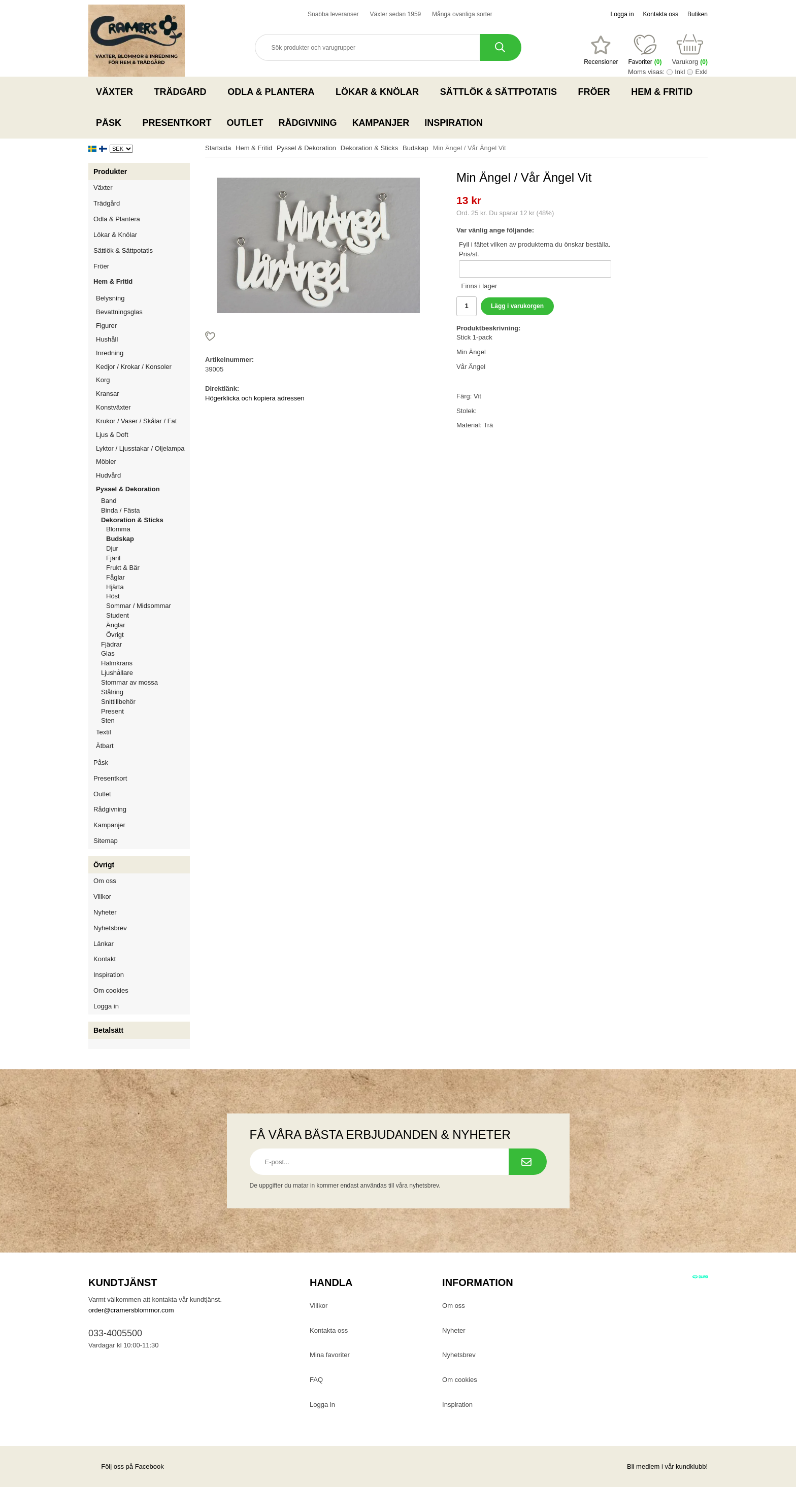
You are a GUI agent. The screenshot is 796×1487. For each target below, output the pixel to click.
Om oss (104, 881)
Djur (112, 548)
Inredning (143, 353)
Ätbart (143, 746)
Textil (103, 732)
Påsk (111, 123)
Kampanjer (381, 123)
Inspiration (453, 123)
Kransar (107, 393)
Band (108, 500)
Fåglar (115, 577)
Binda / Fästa (120, 510)
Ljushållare (117, 673)
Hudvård (108, 475)
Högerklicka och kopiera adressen (255, 398)
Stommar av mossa (129, 682)
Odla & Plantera (273, 92)
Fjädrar (111, 644)
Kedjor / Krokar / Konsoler (134, 366)
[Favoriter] (601, 50)
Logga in (622, 14)
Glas (108, 653)
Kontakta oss (660, 14)
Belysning (143, 298)
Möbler (106, 461)
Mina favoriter (330, 1355)
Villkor (102, 896)
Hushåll (143, 339)
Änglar (115, 625)
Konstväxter (143, 407)
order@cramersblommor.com (131, 1310)
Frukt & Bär (123, 567)
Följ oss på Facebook (126, 1466)
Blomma (118, 529)
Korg (103, 380)
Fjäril (113, 558)
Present (112, 711)
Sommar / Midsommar (138, 606)
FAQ (316, 1379)
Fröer (597, 92)
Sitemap (105, 840)
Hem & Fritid (665, 92)
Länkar (103, 944)
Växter (117, 92)
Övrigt (115, 634)
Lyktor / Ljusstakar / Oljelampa (143, 448)
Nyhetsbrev (110, 928)
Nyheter (105, 912)
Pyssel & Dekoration (143, 489)
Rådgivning (308, 123)
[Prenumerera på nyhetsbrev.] (528, 1161)
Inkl (680, 72)
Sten (108, 720)
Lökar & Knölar (380, 92)
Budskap (120, 539)
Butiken (697, 14)
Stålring (112, 692)
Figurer (143, 325)
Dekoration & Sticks (145, 520)
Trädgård (183, 92)
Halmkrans (116, 663)
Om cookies (110, 990)
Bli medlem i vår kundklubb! (667, 1466)
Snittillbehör (118, 701)
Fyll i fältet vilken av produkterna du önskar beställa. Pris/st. (534, 249)
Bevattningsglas (119, 312)
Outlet (245, 123)
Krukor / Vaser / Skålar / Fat (143, 421)
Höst (113, 596)
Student (117, 615)
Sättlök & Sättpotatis (501, 92)
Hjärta (115, 587)
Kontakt (104, 959)
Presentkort (177, 123)
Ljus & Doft (143, 434)
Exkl (701, 72)
